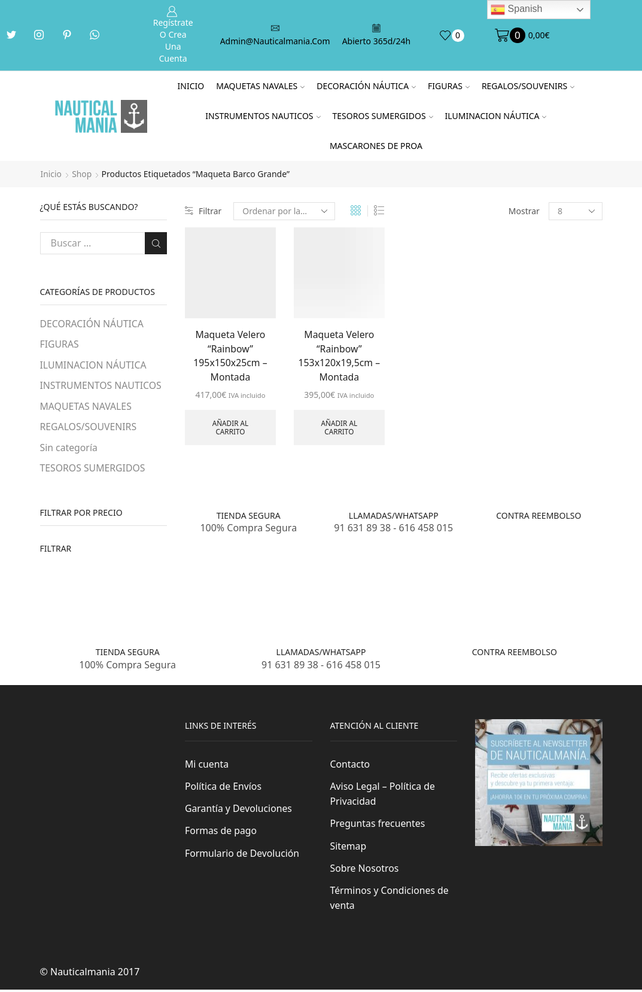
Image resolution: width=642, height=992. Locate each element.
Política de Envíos (223, 787)
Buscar (155, 243)
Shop (82, 173)
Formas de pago (221, 832)
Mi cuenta (207, 765)
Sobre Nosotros (365, 870)
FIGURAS (449, 86)
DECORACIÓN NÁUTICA (366, 86)
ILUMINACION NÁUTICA (496, 115)
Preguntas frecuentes (378, 825)
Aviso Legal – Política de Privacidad (383, 795)
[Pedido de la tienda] (285, 211)
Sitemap (348, 847)
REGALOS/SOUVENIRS (528, 86)
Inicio (191, 86)
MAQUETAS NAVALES (260, 86)
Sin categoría (69, 448)
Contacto (350, 765)
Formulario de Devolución (242, 855)
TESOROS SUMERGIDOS (383, 115)
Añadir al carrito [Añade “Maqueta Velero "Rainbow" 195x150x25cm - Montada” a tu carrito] (230, 428)
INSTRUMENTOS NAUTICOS (262, 115)
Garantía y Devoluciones (239, 810)
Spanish (516, 9)
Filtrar (203, 211)
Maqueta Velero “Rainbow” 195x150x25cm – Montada (230, 356)
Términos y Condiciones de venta (390, 900)
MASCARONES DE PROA (376, 145)
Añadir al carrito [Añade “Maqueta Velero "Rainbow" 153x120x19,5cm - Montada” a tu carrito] (339, 428)
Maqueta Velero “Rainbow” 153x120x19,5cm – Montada (339, 356)
